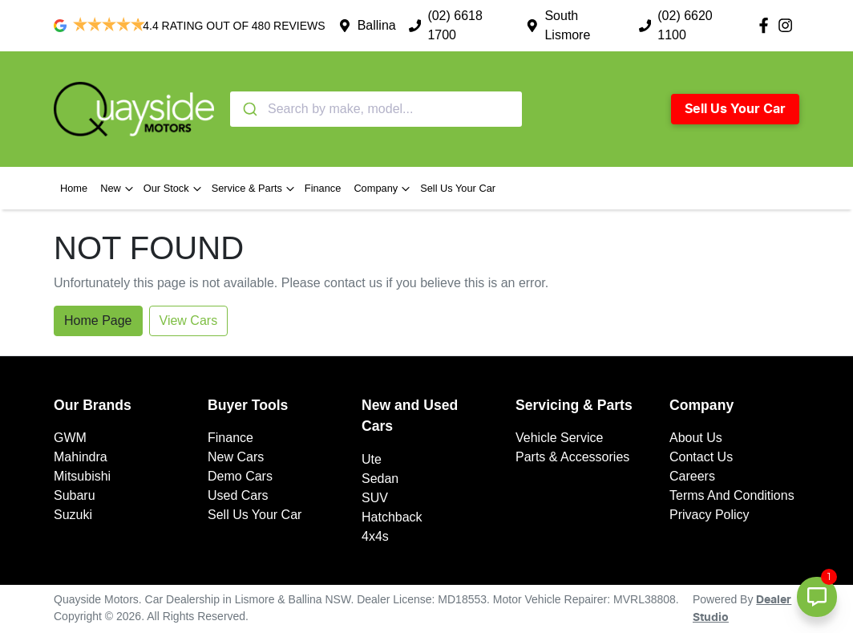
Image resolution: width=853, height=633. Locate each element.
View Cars (189, 320)
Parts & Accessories (572, 457)
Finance (323, 188)
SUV (375, 498)
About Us (695, 437)
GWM (70, 437)
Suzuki (73, 514)
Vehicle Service (559, 437)
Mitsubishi (82, 476)
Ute (372, 459)
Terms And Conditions (731, 495)
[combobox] (376, 109)
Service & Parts (255, 189)
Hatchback (392, 517)
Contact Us (701, 457)
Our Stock (174, 189)
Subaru (74, 495)
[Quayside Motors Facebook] (767, 25)
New (118, 189)
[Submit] (249, 109)
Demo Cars (240, 476)
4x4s (375, 536)
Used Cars (238, 495)
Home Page (98, 320)
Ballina (377, 25)
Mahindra (80, 457)
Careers (692, 476)
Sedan (380, 478)
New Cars (236, 457)
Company (384, 189)
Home (73, 188)
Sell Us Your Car (735, 109)
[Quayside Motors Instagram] (788, 25)
